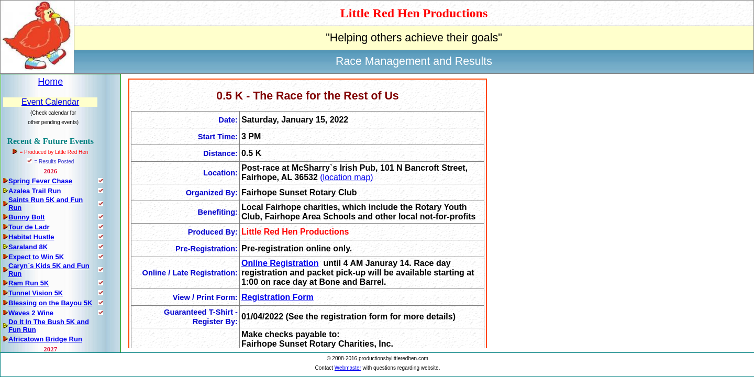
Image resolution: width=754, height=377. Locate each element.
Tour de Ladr (28, 227)
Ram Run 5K (28, 283)
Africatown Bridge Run (45, 339)
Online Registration (280, 263)
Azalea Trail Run (34, 191)
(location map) (346, 177)
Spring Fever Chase (40, 181)
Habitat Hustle (31, 237)
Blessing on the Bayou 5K (50, 303)
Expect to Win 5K (36, 257)
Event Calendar (50, 101)
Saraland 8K (28, 247)
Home (50, 81)
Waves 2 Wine (30, 313)
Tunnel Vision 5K (35, 293)
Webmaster (348, 368)
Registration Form (277, 297)
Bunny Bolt (26, 217)
